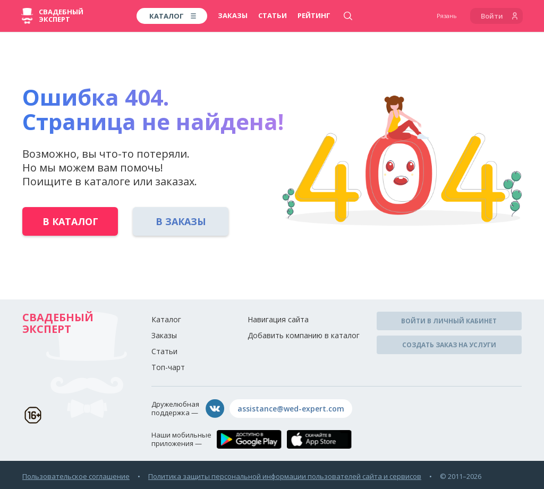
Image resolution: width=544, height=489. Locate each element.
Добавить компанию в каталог (304, 335)
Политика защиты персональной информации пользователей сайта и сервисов (284, 476)
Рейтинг (314, 15)
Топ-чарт (168, 367)
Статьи (272, 15)
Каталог (166, 319)
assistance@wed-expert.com (290, 409)
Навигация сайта (278, 319)
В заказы (181, 221)
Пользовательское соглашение (76, 476)
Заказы (233, 15)
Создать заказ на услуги (449, 344)
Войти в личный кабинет (449, 320)
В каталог (70, 221)
